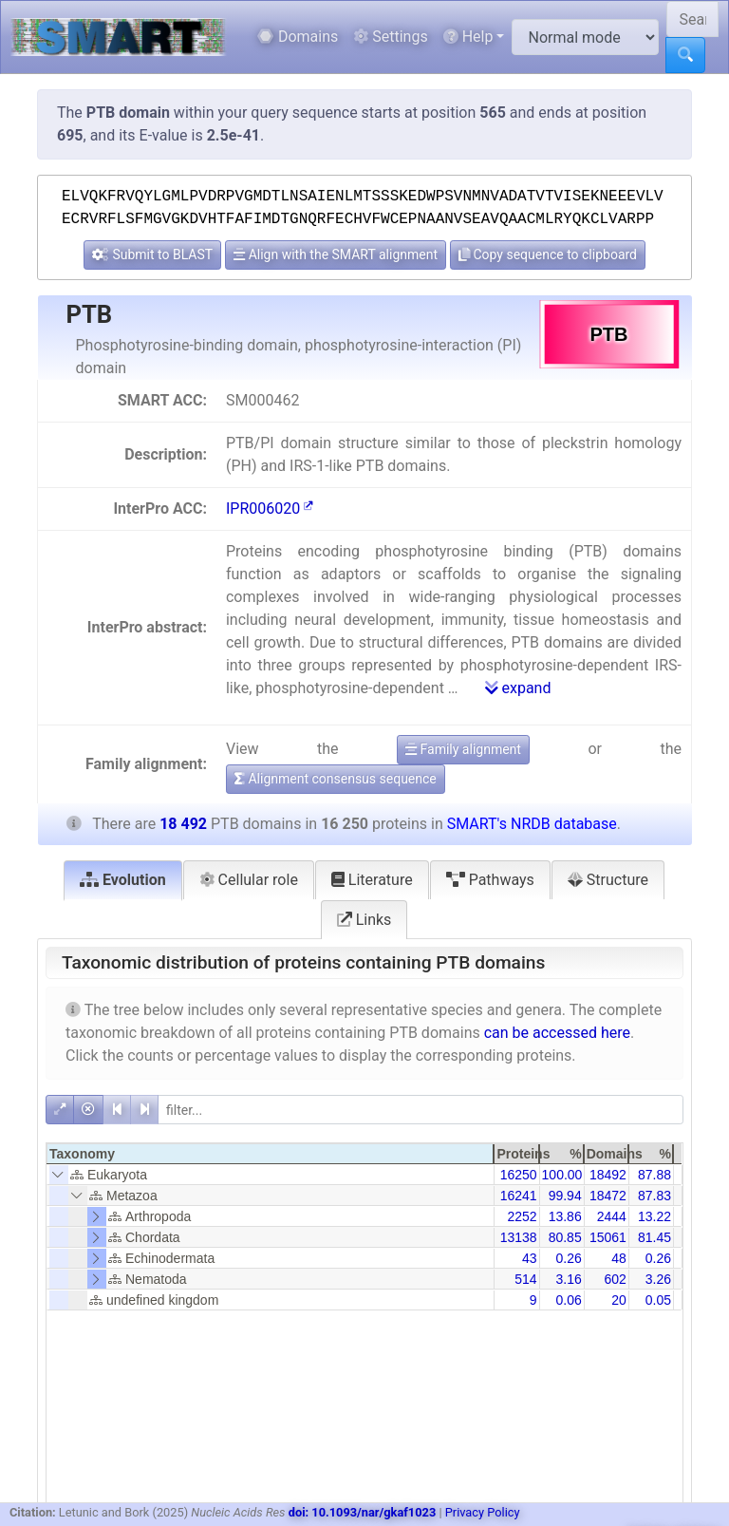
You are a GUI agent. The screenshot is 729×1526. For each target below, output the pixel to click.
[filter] (420, 1109)
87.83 (654, 1195)
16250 (518, 1174)
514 (525, 1279)
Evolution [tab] (123, 880)
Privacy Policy (482, 1512)
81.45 (654, 1237)
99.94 (565, 1195)
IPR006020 (269, 508)
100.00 (562, 1174)
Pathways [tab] (490, 880)
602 (615, 1279)
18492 (607, 1174)
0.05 (658, 1300)
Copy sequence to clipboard (547, 254)
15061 (607, 1237)
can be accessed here (557, 1033)
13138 (518, 1237)
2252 (521, 1216)
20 (618, 1300)
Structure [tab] (608, 880)
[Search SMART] (692, 19)
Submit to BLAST (152, 254)
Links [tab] (364, 920)
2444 (611, 1216)
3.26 (658, 1279)
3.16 (568, 1279)
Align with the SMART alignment (336, 254)
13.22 (654, 1216)
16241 (518, 1195)
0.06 (568, 1300)
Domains (297, 37)
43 (529, 1258)
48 (618, 1258)
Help (468, 37)
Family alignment (463, 749)
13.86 (565, 1216)
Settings (390, 37)
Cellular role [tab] (248, 880)
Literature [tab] (372, 880)
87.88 (654, 1174)
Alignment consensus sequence (335, 778)
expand (518, 688)
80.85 (565, 1237)
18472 (607, 1195)
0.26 (568, 1258)
